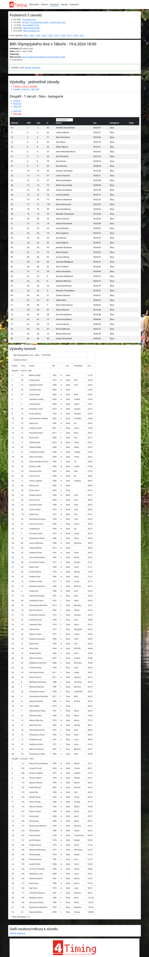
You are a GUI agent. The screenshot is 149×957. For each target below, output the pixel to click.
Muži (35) (17, 103)
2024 (38, 35)
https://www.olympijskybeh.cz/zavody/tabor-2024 (43, 57)
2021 (57, 35)
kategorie (36, 67)
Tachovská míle (29, 19)
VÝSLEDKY (54, 4)
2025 (32, 35)
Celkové (16, 100)
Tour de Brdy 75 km (30, 25)
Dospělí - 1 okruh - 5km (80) (25, 86)
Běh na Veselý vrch (31, 30)
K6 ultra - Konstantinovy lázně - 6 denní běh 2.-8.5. (44, 22)
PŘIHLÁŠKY (34, 4)
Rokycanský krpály (31, 28)
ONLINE (64, 4)
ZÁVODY (44, 4)
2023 (44, 35)
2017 (82, 35)
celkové (28, 67)
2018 (75, 35)
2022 (50, 35)
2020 (63, 35)
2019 (69, 35)
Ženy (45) (17, 106)
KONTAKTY (74, 4)
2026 (25, 35)
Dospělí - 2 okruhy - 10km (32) (26, 89)
